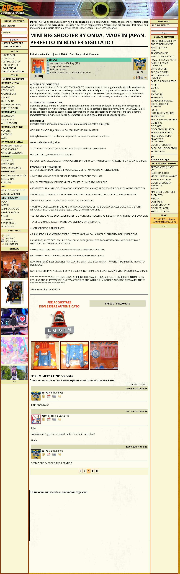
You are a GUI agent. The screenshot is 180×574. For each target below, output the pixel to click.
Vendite (5, 130)
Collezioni (7, 178)
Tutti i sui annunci (58, 69)
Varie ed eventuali (12, 152)
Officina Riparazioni (13, 175)
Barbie (155, 87)
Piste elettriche (160, 211)
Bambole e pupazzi (162, 100)
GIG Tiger (156, 126)
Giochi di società (161, 144)
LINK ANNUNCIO (40, 404)
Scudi (4, 215)
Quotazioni (8, 100)
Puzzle (155, 198)
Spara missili (8, 222)
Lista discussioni (137, 384)
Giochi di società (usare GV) (161, 184)
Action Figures (160, 72)
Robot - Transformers (159, 52)
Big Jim (154, 84)
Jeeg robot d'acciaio (87, 54)
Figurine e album (161, 179)
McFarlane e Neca (161, 132)
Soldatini (156, 94)
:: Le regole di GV (11, 61)
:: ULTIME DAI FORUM (12, 78)
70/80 (64, 54)
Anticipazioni (9, 122)
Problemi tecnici (11, 145)
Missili (5, 205)
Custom (6, 182)
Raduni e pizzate (11, 167)
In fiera (5, 97)
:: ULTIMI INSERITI (160, 25)
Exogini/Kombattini (162, 112)
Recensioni (7, 90)
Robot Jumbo (159, 47)
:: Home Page (8, 55)
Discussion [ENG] (11, 104)
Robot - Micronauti (163, 56)
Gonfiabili (157, 201)
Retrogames (158, 151)
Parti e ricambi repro (163, 81)
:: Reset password (12, 43)
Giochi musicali (160, 208)
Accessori (7, 219)
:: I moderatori (9, 64)
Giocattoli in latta (162, 129)
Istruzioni (7, 226)
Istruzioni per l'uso (13, 190)
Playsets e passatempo (158, 140)
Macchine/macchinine (164, 119)
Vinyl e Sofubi (159, 68)
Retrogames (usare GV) (162, 168)
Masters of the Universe (160, 76)
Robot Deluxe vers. (162, 44)
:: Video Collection (12, 71)
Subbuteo (157, 195)
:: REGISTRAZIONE (11, 46)
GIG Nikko (156, 122)
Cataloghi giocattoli (164, 148)
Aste (4, 137)
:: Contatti (7, 58)
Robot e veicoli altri (41, 54)
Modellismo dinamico (164, 176)
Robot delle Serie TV (163, 40)
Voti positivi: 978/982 (60, 66)
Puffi (154, 109)
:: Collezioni (8, 68)
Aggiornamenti (10, 193)
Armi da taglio (10, 208)
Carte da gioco (160, 172)
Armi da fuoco (10, 212)
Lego (154, 90)
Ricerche (6, 134)
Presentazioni (9, 107)
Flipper (155, 188)
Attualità (7, 160)
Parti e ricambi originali (160, 64)
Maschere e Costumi (163, 191)
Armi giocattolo (161, 135)
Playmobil (157, 97)
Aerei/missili (158, 116)
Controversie (9, 149)
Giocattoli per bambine (160, 105)
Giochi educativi (160, 204)
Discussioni (8, 86)
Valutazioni (8, 93)
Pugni (4, 201)
